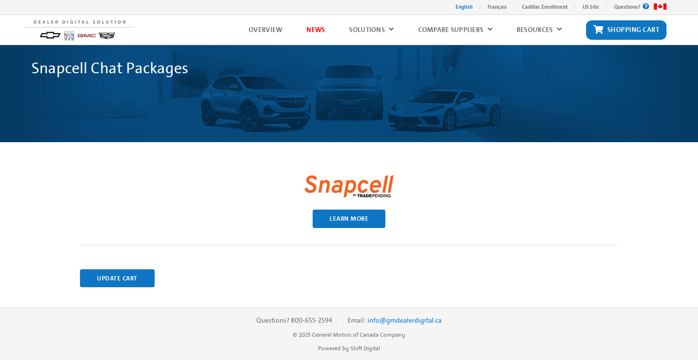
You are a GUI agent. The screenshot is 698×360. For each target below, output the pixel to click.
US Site (591, 7)
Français (497, 7)
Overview (265, 29)
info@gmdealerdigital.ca (404, 320)
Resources (539, 29)
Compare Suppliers (455, 29)
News (315, 29)
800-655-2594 (312, 320)
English (464, 7)
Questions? (631, 7)
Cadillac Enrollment (545, 7)
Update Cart (117, 278)
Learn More (349, 218)
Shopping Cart (626, 30)
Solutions (371, 29)
